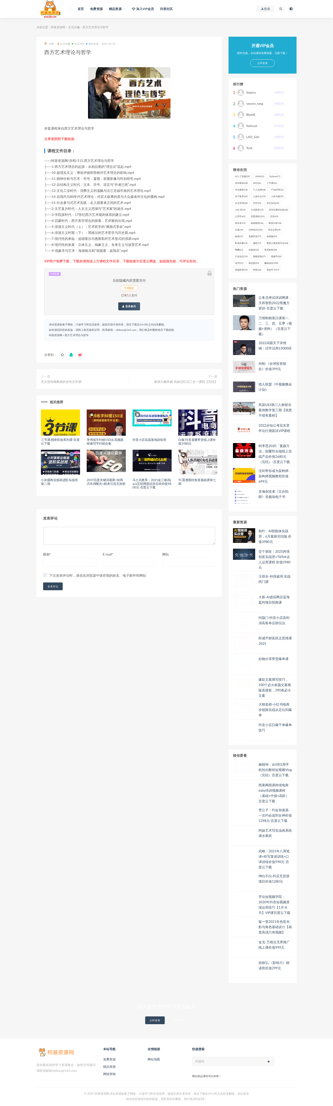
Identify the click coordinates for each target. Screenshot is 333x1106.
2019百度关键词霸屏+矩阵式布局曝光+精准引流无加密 (106, 482)
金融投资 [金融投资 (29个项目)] (241, 269)
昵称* (47, 554)
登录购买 (129, 306)
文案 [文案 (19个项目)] (239, 229)
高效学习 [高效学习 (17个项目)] (273, 269)
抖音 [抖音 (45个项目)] (274, 216)
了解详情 (178, 1020)
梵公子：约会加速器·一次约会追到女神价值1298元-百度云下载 (275, 815)
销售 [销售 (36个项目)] (257, 269)
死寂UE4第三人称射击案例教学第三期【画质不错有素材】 (275, 410)
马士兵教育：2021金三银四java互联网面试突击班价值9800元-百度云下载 (151, 483)
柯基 (49, 44)
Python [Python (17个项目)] (274, 176)
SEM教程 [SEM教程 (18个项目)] (241, 183)
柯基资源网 (58, 27)
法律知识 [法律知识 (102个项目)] (256, 229)
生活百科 (78, 43)
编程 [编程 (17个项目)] (257, 243)
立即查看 (155, 1020)
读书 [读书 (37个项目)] (239, 263)
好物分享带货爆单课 (274, 659)
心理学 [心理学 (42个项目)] (240, 216)
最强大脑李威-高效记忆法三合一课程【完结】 (185, 381)
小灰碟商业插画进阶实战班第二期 (59, 482)
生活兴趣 (74, 27)
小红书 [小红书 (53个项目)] (240, 209)
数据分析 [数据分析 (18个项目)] (275, 223)
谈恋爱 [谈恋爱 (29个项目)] (254, 263)
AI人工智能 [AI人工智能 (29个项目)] (242, 176)
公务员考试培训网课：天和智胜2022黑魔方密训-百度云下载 (275, 302)
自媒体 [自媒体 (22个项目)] (254, 249)
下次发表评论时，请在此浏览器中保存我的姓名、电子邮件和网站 (97, 575)
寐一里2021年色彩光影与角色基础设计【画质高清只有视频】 (275, 926)
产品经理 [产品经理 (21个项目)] (277, 189)
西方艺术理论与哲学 (77, 335)
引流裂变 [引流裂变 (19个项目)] (257, 209)
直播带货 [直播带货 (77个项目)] (255, 236)
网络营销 (109, 1074)
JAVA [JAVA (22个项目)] (259, 176)
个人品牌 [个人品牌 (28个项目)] (259, 189)
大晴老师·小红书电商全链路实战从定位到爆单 (275, 709)
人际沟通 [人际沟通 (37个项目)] (277, 196)
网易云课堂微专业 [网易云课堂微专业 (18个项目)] (277, 243)
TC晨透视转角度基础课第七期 (197, 482)
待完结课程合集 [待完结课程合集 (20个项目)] (278, 209)
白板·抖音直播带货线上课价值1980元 (197, 441)
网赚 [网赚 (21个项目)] (239, 249)
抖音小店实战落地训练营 (149, 440)
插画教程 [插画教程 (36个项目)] (257, 223)
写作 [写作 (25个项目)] (257, 203)
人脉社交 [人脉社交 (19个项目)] (259, 196)
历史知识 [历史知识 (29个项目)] (273, 203)
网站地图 (154, 1059)
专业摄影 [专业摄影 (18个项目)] (241, 189)
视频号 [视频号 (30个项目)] (276, 256)
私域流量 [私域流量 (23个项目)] (241, 243)
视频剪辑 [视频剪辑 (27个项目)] (259, 256)
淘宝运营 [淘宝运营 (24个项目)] (274, 229)
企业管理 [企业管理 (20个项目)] (241, 203)
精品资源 (92, 43)
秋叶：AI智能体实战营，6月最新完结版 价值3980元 (275, 536)
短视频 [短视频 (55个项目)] (272, 236)
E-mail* (108, 554)
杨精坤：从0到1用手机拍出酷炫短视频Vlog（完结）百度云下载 (275, 769)
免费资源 (109, 1059)
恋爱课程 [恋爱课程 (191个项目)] (258, 216)
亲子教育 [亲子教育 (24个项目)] (241, 196)
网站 (165, 554)
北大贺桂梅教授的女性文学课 (61, 381)
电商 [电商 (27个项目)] (239, 236)
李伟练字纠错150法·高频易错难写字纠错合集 (105, 441)
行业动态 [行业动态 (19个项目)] (241, 256)
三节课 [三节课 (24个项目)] (272, 183)
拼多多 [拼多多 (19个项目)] (240, 223)
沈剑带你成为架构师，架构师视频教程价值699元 (275, 476)
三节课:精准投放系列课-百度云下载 (60, 441)
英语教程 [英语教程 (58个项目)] (270, 249)
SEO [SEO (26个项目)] (257, 183)
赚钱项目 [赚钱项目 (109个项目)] (271, 263)
